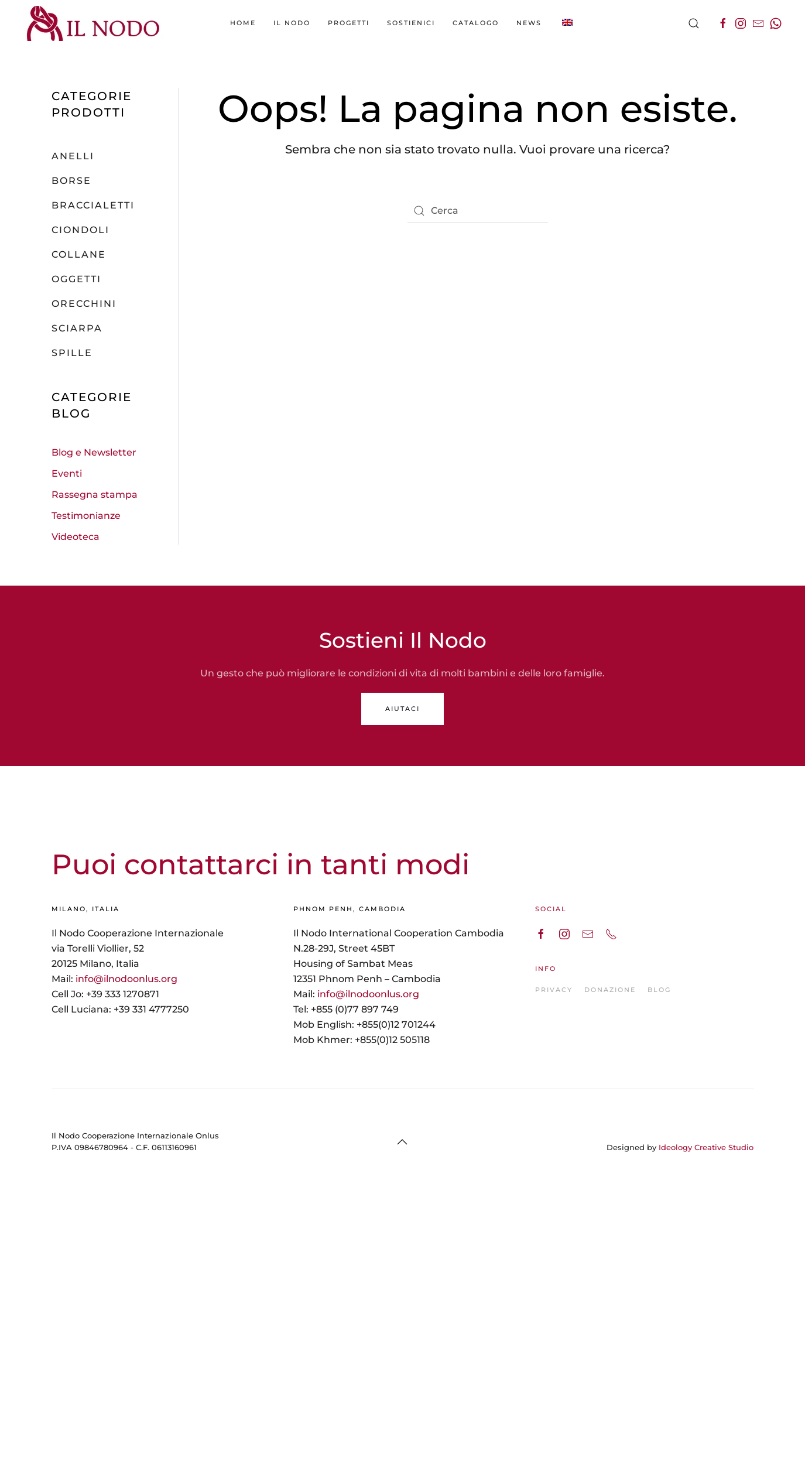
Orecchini (84, 303)
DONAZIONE (610, 990)
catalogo (476, 23)
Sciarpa (77, 328)
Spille (72, 352)
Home (243, 23)
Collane (79, 254)
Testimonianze (86, 515)
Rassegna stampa (95, 494)
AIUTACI (402, 708)
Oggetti (76, 279)
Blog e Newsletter (94, 452)
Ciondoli (80, 229)
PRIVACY (554, 990)
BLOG (659, 990)
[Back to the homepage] (93, 23)
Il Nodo (291, 23)
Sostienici (411, 23)
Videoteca (76, 536)
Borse (71, 180)
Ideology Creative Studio (706, 1147)
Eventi (67, 473)
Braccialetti (93, 205)
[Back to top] (402, 1142)
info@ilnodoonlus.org (126, 978)
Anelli (73, 156)
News (529, 23)
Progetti (348, 23)
